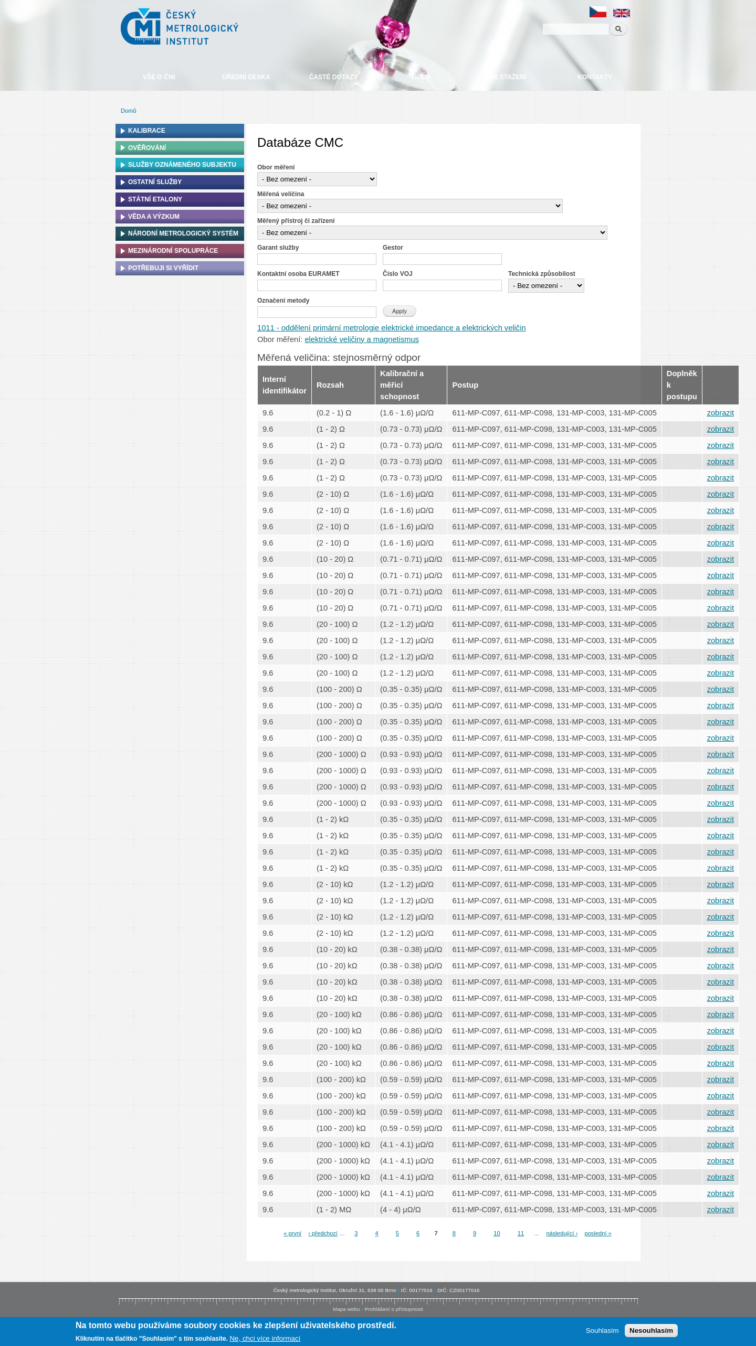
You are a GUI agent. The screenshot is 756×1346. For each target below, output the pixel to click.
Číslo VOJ (398, 273)
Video (420, 77)
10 (497, 1233)
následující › (562, 1233)
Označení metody (283, 300)
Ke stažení (507, 77)
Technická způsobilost (541, 273)
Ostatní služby (155, 182)
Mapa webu (346, 1309)
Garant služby (278, 247)
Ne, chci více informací (264, 1339)
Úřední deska (246, 77)
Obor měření (276, 167)
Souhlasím (602, 1330)
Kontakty (595, 77)
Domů (128, 111)
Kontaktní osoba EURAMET (298, 273)
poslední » (597, 1233)
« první (292, 1233)
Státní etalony (155, 199)
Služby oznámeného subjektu (182, 164)
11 (521, 1233)
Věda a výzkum (154, 216)
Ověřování (147, 148)
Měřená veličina (280, 194)
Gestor (393, 247)
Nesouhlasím (651, 1330)
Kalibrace (146, 130)
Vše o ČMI (159, 77)
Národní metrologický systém (183, 233)
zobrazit (720, 413)
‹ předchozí (323, 1233)
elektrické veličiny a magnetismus (361, 339)
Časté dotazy (333, 77)
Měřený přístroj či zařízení (295, 221)
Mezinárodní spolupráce (173, 250)
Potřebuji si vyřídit (163, 268)
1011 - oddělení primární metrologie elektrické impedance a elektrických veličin (391, 328)
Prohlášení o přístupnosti (394, 1309)
